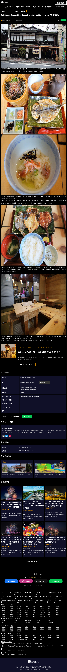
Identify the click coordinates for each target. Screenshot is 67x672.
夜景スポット (5, 643)
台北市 (3, 627)
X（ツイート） (15, 416)
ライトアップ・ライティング (37, 645)
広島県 (11, 614)
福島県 (49, 606)
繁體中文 (60, 3)
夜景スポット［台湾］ (8, 625)
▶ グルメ (15, 11)
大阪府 (3, 612)
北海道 (3, 606)
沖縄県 (49, 616)
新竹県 (42, 627)
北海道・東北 (5, 620)
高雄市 (3, 629)
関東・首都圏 (28, 620)
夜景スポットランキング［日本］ (12, 618)
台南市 (57, 627)
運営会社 (48, 7)
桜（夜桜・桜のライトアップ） (9, 645)
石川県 (19, 610)
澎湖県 (3, 631)
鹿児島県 (42, 616)
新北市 (11, 627)
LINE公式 (55, 581)
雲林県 (19, 637)
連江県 (19, 631)
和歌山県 (42, 612)
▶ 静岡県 (23, 11)
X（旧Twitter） (41, 581)
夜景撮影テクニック (22, 654)
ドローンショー (50, 645)
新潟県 (49, 608)
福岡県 (57, 614)
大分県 (26, 616)
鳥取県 (49, 612)
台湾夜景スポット (23, 7)
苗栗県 (42, 629)
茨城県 (57, 606)
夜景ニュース (20, 643)
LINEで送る (27, 416)
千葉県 (42, 608)
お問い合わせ (59, 7)
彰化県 (26, 629)
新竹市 (34, 627)
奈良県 (34, 612)
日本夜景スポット (8, 7)
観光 (61, 645)
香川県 (34, 614)
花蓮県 (57, 629)
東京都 (19, 608)
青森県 (11, 606)
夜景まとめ (28, 643)
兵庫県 (19, 612)
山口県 (19, 614)
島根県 (57, 612)
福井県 (26, 610)
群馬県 (11, 608)
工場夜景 (13, 643)
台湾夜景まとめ (41, 646)
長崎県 (11, 616)
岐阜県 (42, 610)
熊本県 (19, 616)
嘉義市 (42, 639)
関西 (15, 622)
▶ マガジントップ (6, 11)
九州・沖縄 (50, 622)
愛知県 (34, 610)
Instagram (26, 581)
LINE (63, 20)
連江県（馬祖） (21, 639)
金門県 (11, 631)
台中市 (49, 627)
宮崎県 (34, 616)
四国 (38, 622)
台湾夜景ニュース (31, 646)
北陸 (49, 620)
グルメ (3, 646)
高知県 (49, 614)
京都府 (11, 612)
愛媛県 (42, 614)
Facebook (11, 581)
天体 (57, 645)
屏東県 (11, 629)
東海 (3, 622)
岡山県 (3, 614)
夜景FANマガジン (7, 642)
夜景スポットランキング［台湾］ (12, 633)
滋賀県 (26, 612)
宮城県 (26, 606)
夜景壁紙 (13, 654)
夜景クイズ (43, 643)
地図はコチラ (44, 382)
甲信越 (38, 620)
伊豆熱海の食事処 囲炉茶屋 (29, 396)
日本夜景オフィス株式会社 (29, 668)
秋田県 (34, 606)
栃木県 (3, 608)
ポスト (58, 20)
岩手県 (19, 606)
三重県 (57, 610)
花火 (49, 643)
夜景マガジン (38, 7)
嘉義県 (26, 637)
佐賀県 (3, 616)
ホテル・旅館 (11, 646)
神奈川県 (27, 608)
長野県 (3, 610)
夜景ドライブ (20, 650)
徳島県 (26, 614)
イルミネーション (23, 645)
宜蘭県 (49, 629)
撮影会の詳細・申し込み (27, 364)
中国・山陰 (27, 622)
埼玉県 (34, 608)
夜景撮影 (36, 643)
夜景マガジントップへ (33, 561)
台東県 (19, 629)
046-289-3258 (32, 666)
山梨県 (57, 608)
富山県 (11, 610)
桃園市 (19, 627)
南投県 (34, 629)
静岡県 (49, 610)
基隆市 (26, 627)
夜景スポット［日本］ (8, 604)
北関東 (15, 620)
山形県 (42, 606)
